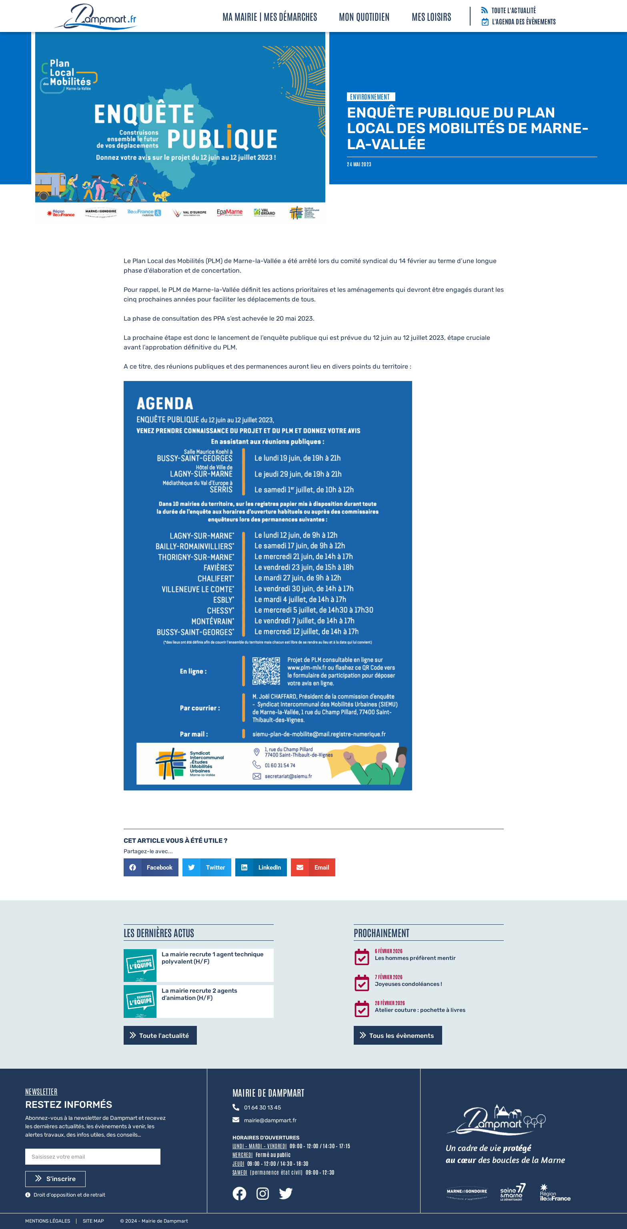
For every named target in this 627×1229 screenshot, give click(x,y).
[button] (151, 867)
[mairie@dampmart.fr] (235, 1120)
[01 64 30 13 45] (235, 1108)
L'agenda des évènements (524, 21)
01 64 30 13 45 (262, 1107)
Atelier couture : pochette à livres (420, 1010)
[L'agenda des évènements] (485, 22)
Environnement (369, 96)
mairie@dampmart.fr (270, 1120)
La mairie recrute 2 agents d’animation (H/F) (199, 994)
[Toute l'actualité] (484, 10)
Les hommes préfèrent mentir (415, 958)
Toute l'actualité (514, 10)
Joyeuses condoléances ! (408, 984)
